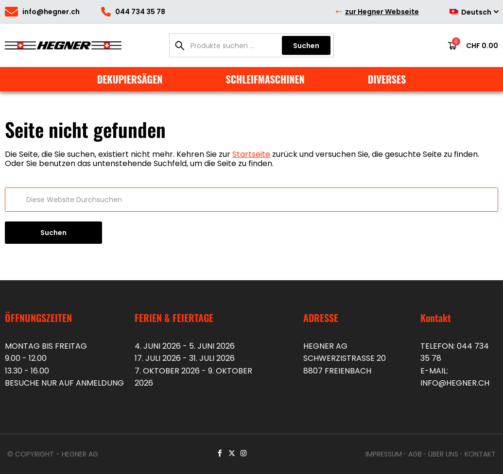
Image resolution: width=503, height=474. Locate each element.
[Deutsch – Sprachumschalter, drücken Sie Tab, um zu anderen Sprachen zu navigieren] (470, 12)
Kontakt (480, 454)
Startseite (251, 154)
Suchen (306, 46)
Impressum (383, 454)
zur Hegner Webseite (377, 12)
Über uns (443, 454)
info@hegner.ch (454, 383)
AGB (415, 454)
